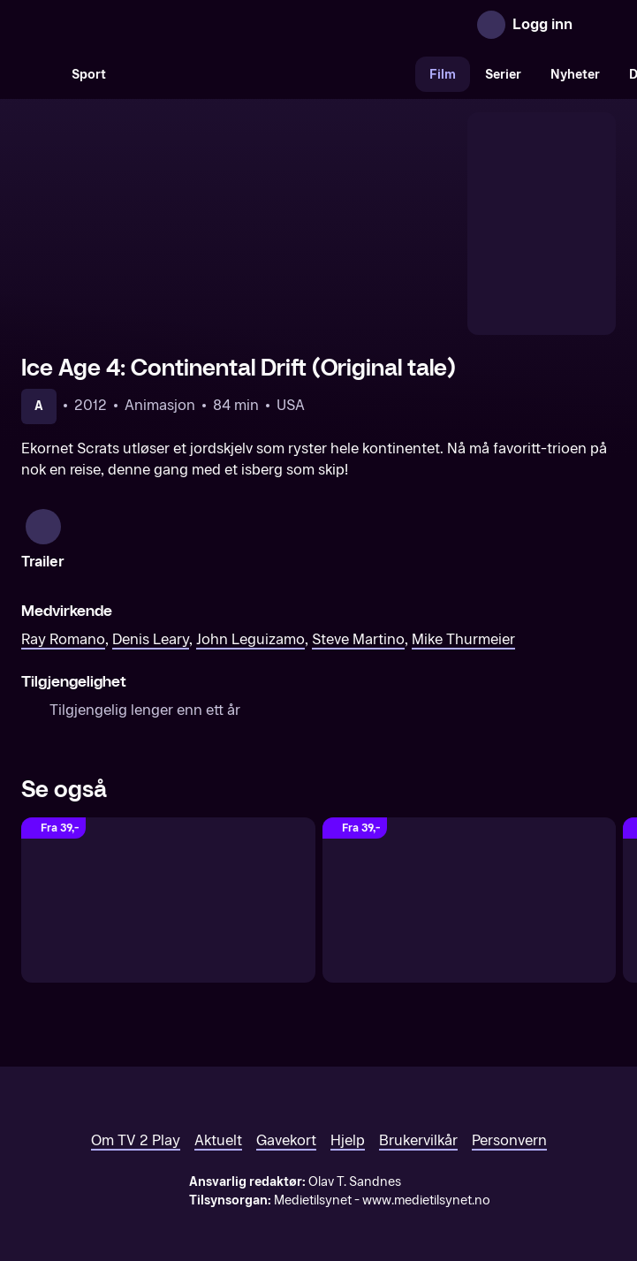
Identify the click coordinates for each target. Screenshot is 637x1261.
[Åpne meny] (598, 24)
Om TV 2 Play (135, 1112)
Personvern (509, 1112)
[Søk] (39, 74)
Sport (89, 74)
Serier (503, 74)
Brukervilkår (418, 1112)
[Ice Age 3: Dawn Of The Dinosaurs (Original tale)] (469, 871)
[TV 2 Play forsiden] (153, 24)
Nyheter (575, 74)
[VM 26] (267, 74)
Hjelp (347, 1112)
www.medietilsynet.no (426, 1172)
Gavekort (286, 1112)
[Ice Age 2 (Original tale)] (168, 871)
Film (442, 74)
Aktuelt (218, 1112)
